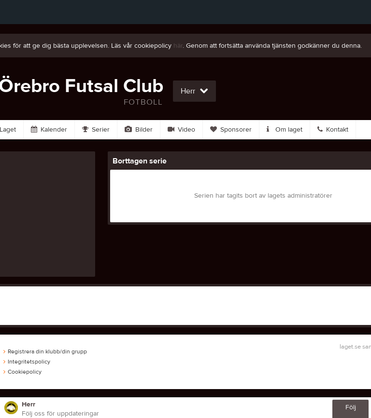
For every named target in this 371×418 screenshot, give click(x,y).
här (178, 45)
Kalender (49, 129)
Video (181, 129)
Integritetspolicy (26, 361)
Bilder (139, 129)
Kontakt (332, 129)
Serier (96, 129)
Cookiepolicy (22, 372)
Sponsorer (231, 129)
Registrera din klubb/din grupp (45, 351)
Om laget (284, 129)
